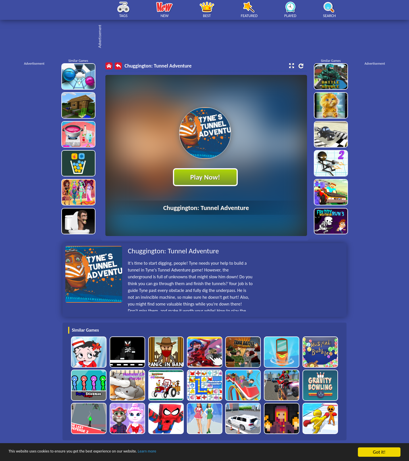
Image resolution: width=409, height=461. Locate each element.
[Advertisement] (207, 37)
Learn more (177, 452)
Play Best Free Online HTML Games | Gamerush (82, 10)
